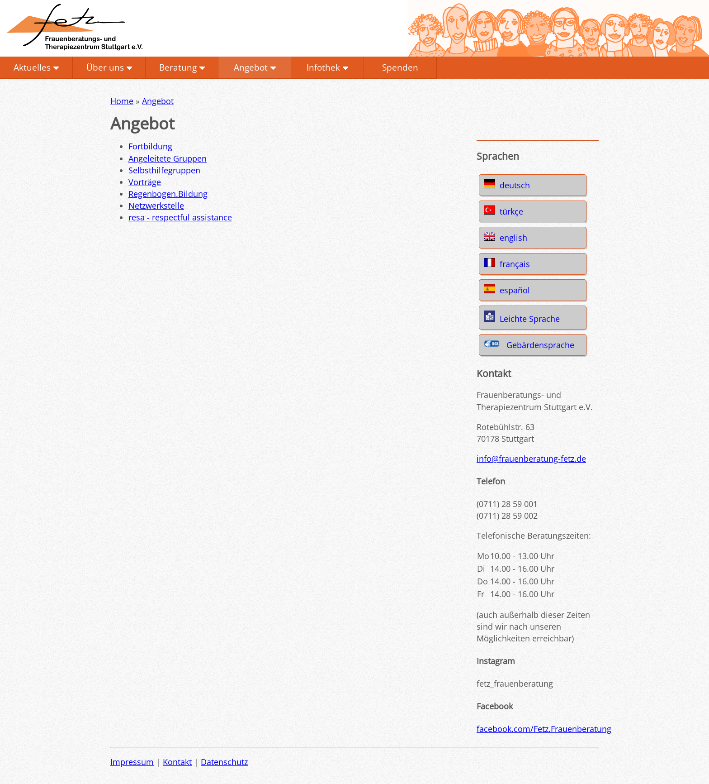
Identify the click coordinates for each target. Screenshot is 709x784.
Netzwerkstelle (156, 205)
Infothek (323, 67)
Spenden (400, 67)
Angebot (251, 67)
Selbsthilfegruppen (164, 170)
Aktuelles (32, 67)
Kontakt (177, 761)
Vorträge (144, 182)
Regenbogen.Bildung (168, 193)
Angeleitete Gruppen (167, 158)
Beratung (178, 67)
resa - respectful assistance (180, 217)
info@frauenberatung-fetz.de (531, 458)
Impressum (132, 761)
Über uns (105, 67)
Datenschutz (224, 761)
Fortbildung (150, 146)
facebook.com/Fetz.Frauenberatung (544, 728)
